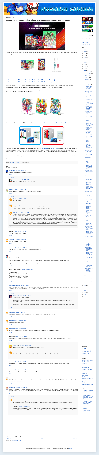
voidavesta (15, 205)
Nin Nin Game (51, 90)
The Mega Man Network (87, 380)
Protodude (15, 345)
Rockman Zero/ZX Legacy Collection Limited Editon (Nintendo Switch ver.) (31, 80)
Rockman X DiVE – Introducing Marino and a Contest (89, 113)
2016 (85, 64)
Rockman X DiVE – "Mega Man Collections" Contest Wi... (89, 201)
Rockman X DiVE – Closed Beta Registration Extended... (89, 207)
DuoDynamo (15, 179)
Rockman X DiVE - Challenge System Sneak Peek (88, 254)
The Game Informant (86, 376)
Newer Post (8, 438)
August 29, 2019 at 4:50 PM (23, 212)
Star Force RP (85, 375)
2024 (85, 292)
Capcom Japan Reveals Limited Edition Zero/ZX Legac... (88, 249)
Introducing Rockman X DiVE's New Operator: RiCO (88, 177)
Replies (12, 177)
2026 (85, 296)
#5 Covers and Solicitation (88, 411)
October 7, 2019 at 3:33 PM (23, 399)
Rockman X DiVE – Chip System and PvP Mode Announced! (89, 172)
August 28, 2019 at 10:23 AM (27, 269)
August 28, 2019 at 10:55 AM (23, 285)
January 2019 (88, 71)
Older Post (75, 438)
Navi (14, 198)
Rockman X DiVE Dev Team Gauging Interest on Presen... (89, 228)
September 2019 (88, 274)
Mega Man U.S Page (86, 350)
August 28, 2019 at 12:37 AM (20, 231)
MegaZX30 (11, 377)
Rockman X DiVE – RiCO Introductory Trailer (89, 212)
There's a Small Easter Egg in (88, 391)
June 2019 (87, 81)
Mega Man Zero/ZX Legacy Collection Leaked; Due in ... (89, 238)
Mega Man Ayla (85, 367)
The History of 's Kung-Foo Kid (87, 402)
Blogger (70, 448)
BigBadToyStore (85, 42)
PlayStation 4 (45, 148)
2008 (85, 49)
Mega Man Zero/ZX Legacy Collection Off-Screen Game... (89, 270)
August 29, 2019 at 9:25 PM (20, 377)
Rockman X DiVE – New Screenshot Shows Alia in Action (89, 188)
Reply (10, 174)
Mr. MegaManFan (13, 285)
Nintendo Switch (54, 148)
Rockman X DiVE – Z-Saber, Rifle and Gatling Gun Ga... (89, 102)
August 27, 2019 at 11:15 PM (20, 189)
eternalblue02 (12, 255)
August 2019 (87, 84)
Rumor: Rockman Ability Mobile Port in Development (88, 183)
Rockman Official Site (86, 351)
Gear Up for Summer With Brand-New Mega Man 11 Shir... (89, 124)
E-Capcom (84, 348)
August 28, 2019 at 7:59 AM (21, 255)
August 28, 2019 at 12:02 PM (18, 312)
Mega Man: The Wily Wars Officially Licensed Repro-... (88, 218)
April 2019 (87, 77)
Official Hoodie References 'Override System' (88, 397)
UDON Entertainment (86, 354)
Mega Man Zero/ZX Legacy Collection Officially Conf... (89, 243)
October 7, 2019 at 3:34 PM (24, 406)
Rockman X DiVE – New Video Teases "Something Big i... (89, 94)
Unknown (15, 212)
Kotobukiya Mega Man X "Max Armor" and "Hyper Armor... (88, 88)
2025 (85, 294)
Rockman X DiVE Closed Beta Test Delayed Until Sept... (89, 233)
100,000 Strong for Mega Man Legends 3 (87, 361)
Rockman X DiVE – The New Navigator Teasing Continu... (89, 139)
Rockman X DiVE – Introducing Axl (89, 155)
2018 (85, 68)
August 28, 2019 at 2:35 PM (21, 336)
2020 (85, 285)
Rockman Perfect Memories (86, 371)
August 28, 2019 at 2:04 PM (20, 328)
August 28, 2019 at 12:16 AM (21, 198)
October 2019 (88, 277)
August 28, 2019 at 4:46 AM (24, 205)
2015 (85, 62)
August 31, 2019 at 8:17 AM (21, 387)
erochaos (11, 189)
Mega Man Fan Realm (87, 369)
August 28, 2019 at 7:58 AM (21, 247)
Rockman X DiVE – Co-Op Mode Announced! (89, 151)
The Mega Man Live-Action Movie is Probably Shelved (89, 133)
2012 (85, 57)
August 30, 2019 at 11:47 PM (21, 351)
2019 (85, 70)
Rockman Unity (85, 353)
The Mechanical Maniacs (87, 378)
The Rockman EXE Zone (87, 384)
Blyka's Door (85, 363)
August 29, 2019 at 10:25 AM (21, 369)
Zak (13, 351)
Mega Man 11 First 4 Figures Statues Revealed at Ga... (89, 197)
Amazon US (84, 41)
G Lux (10, 312)
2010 (85, 53)
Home (42, 438)
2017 (85, 66)
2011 (85, 55)
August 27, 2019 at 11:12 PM (22, 170)
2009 (85, 51)
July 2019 (87, 82)
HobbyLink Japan (86, 44)
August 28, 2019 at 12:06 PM (20, 320)
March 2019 (87, 75)
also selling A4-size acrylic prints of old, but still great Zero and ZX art (56, 122)
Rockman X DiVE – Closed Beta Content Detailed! (89, 223)
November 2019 (88, 278)
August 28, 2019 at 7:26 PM (25, 345)
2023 (85, 290)
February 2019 (88, 73)
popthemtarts (12, 170)
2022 (85, 289)
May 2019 (87, 79)
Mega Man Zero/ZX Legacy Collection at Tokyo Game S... (89, 259)
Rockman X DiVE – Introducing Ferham (89, 192)
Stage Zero (84, 373)
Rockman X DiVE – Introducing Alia (89, 99)
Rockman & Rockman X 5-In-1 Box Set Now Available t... (89, 264)
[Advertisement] (88, 321)
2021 (85, 287)
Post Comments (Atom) (16, 440)
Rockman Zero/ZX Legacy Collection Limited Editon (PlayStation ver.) (30, 82)
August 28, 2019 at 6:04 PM (21, 361)
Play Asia (59, 90)
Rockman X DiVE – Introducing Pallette (89, 128)
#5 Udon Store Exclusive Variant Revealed (88, 407)
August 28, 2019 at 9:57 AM (25, 179)
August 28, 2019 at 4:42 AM (20, 239)
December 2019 (88, 281)
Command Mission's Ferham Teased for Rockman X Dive (89, 167)
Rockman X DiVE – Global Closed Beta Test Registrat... (89, 108)
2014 (85, 60)
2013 (85, 59)
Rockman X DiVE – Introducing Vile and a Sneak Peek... (89, 118)
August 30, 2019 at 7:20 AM (25, 295)
